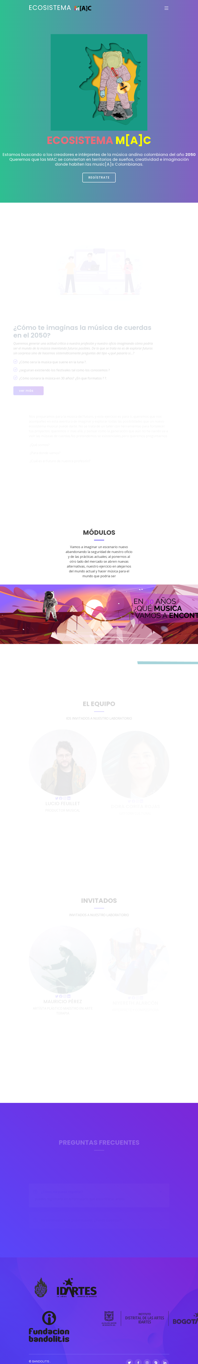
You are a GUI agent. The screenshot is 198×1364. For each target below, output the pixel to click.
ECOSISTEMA (60, 7)
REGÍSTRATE (99, 177)
